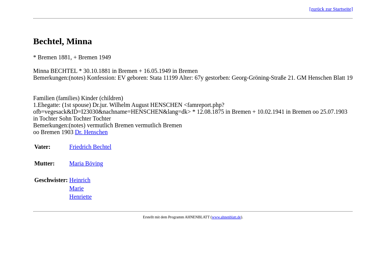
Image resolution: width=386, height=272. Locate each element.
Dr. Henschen (91, 132)
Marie (76, 188)
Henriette (80, 196)
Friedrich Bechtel (90, 147)
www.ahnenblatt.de (226, 217)
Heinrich (79, 180)
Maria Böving (86, 163)
